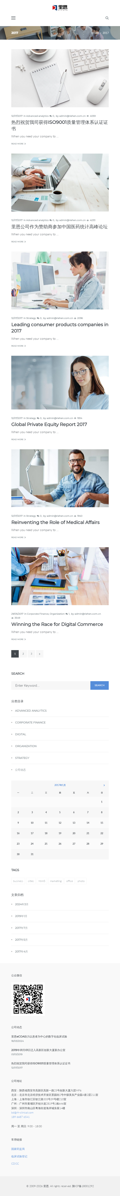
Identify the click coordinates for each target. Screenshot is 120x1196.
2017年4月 (21, 951)
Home (95, 32)
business (18, 881)
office (69, 881)
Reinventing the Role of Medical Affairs (55, 522)
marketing (56, 881)
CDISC (15, 1163)
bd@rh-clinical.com (22, 1112)
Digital (20, 734)
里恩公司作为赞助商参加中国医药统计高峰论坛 (59, 226)
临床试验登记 (19, 1156)
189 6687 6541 (20, 1116)
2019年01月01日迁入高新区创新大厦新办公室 (38, 1050)
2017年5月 (21, 939)
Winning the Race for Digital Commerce (57, 624)
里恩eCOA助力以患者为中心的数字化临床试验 (39, 1036)
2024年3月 (21, 904)
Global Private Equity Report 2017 (49, 424)
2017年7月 (21, 928)
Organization (57, 613)
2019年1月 (21, 916)
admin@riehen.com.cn (72, 116)
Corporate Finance (38, 613)
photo (81, 881)
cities (31, 881)
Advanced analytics (37, 116)
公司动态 (20, 769)
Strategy (31, 318)
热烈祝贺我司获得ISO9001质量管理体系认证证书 (40, 1063)
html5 (42, 881)
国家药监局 (18, 1148)
